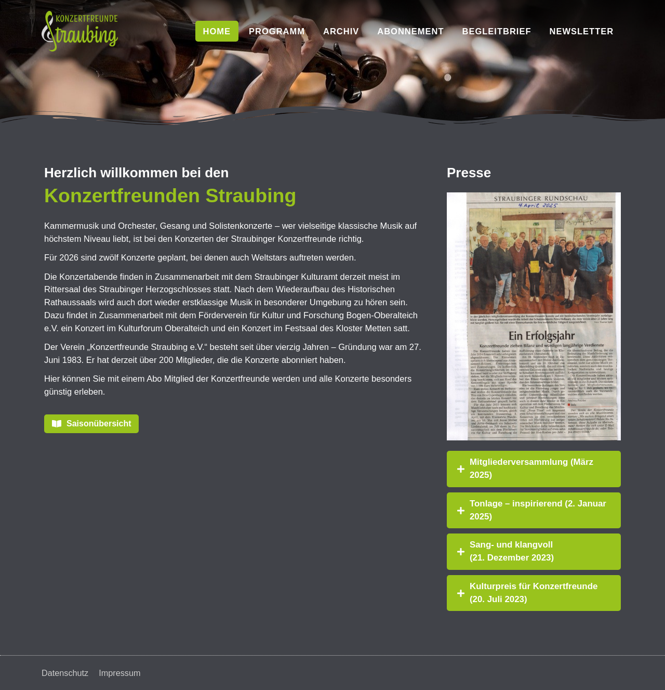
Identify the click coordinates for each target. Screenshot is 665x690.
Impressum (121, 673)
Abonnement (410, 31)
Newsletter (582, 31)
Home (217, 31)
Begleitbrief (496, 31)
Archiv (341, 31)
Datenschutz (65, 673)
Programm (277, 31)
